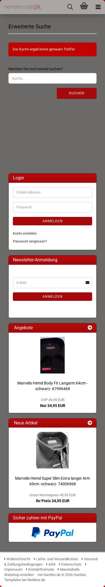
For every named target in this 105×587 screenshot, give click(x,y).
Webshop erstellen (19, 575)
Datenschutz (70, 564)
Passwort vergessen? (30, 241)
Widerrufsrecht (17, 559)
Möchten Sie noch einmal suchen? (35, 69)
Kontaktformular (40, 569)
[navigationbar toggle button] (98, 7)
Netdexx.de (36, 580)
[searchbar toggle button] (70, 7)
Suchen (76, 93)
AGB (50, 564)
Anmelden (53, 221)
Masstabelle (69, 569)
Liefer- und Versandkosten (56, 559)
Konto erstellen (25, 233)
